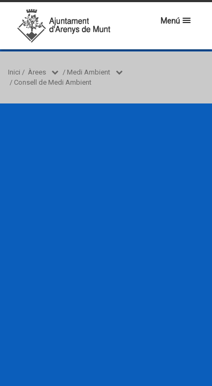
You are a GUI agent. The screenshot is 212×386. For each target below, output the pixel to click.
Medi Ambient (88, 72)
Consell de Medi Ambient (53, 82)
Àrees (37, 72)
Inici (14, 72)
